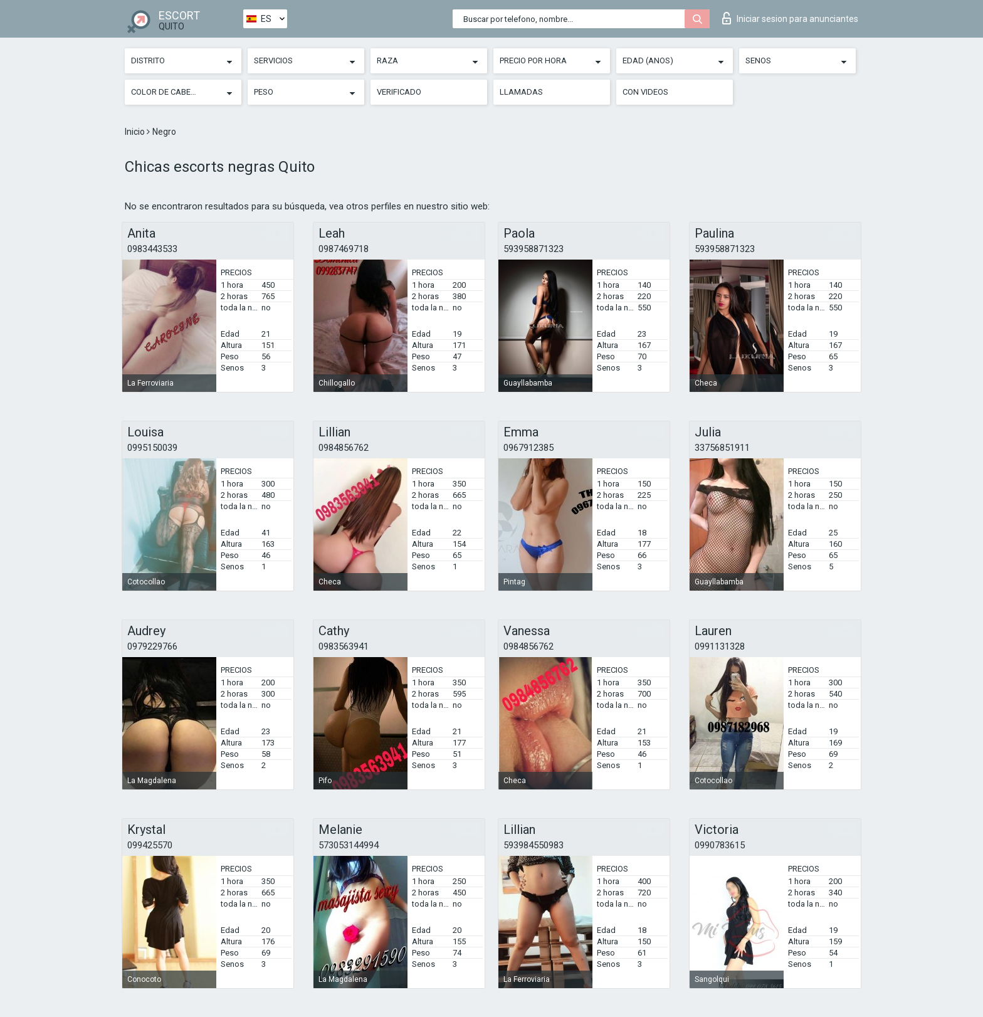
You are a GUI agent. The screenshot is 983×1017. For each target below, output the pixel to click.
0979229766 (152, 646)
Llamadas (521, 92)
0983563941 (343, 646)
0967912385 (528, 447)
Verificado (399, 92)
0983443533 (152, 249)
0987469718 (343, 249)
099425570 (149, 845)
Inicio (136, 132)
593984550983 (533, 845)
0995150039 (152, 447)
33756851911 (722, 447)
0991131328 (720, 646)
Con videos (645, 92)
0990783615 (720, 845)
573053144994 (348, 845)
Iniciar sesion (790, 18)
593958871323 (533, 249)
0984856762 (343, 447)
